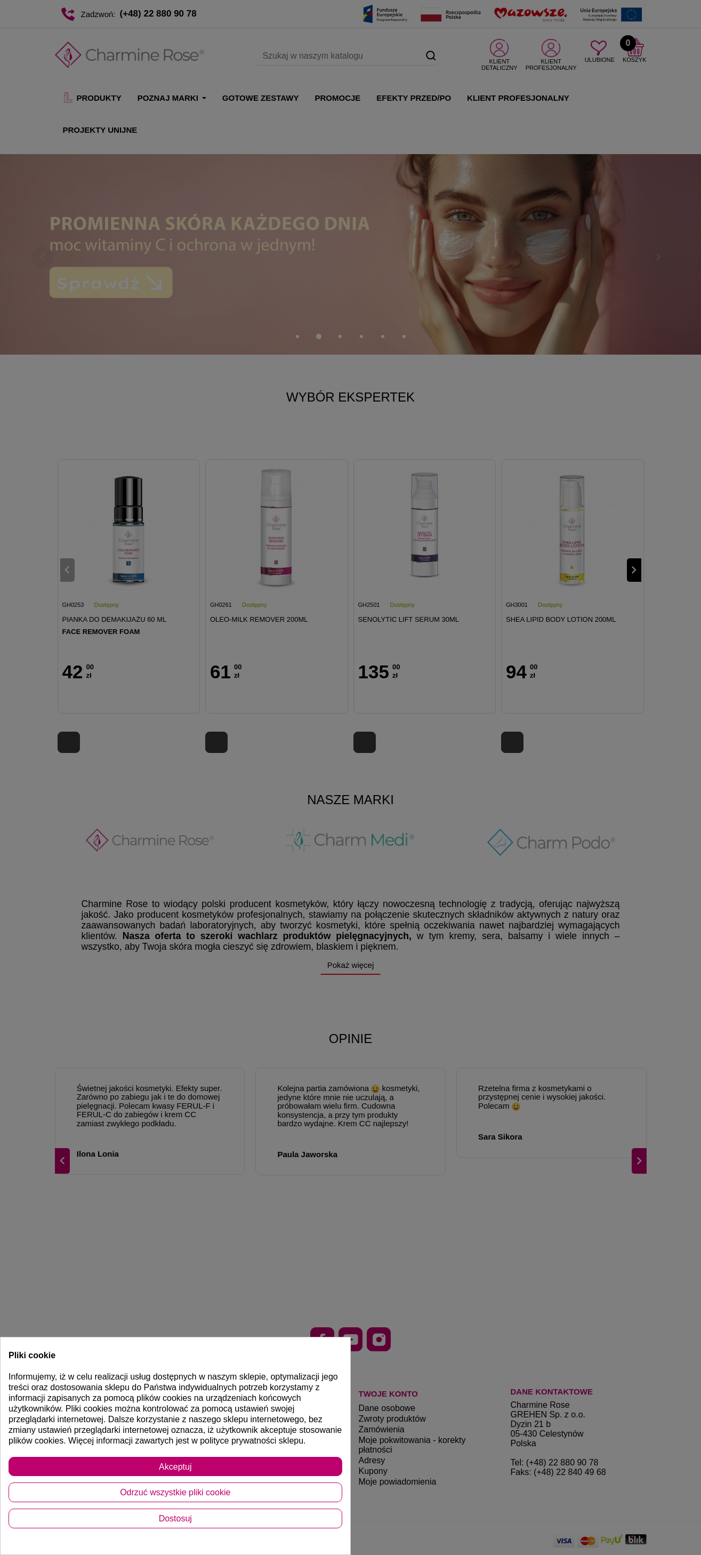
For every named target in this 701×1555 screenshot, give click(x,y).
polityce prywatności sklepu (251, 1440)
